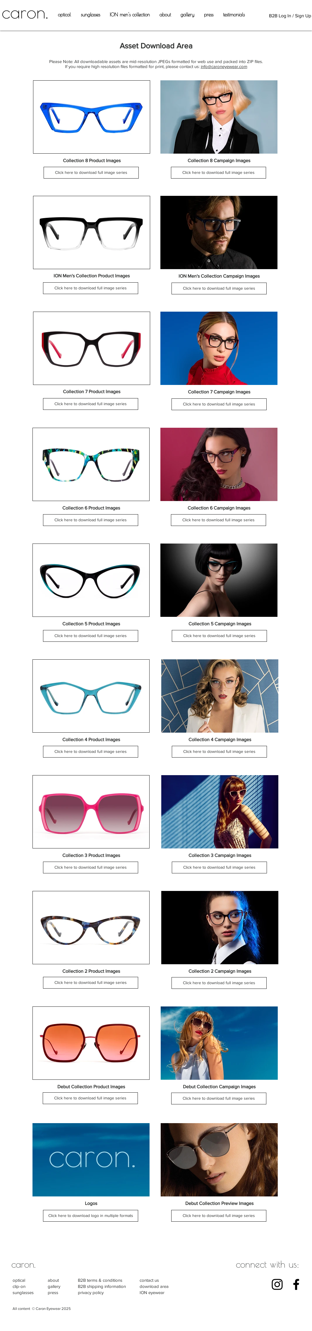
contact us (149, 1280)
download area (154, 1286)
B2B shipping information (102, 1286)
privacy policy (91, 1292)
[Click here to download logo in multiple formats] (90, 1216)
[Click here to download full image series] (91, 173)
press (53, 1292)
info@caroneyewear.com (224, 66)
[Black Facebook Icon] (296, 1284)
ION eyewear (152, 1292)
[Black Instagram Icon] (277, 1284)
